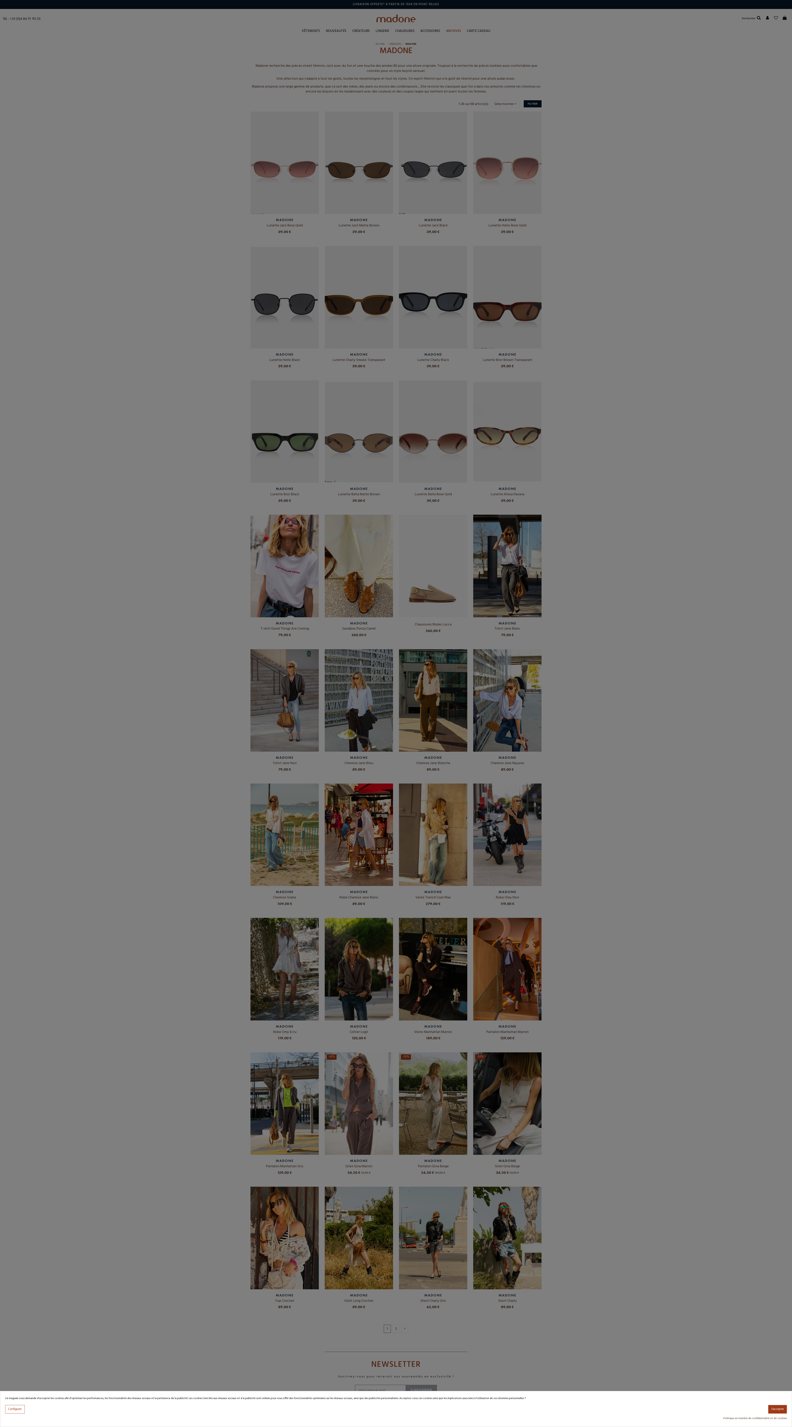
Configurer (15, 1409)
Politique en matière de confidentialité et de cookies (755, 1418)
